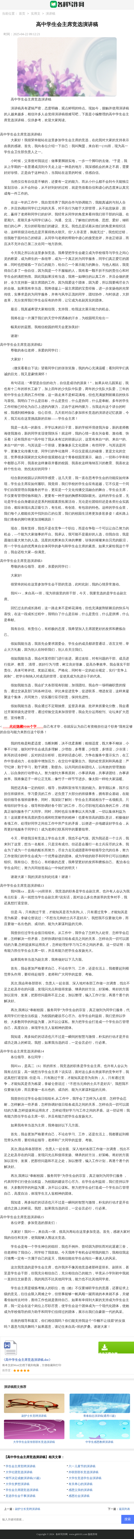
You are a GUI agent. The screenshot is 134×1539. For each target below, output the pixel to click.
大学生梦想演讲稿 (17, 1484)
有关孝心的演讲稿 (80, 1484)
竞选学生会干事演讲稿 (20, 1495)
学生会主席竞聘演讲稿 (20, 1466)
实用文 (35, 13)
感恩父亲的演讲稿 (80, 1490)
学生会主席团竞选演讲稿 (22, 1490)
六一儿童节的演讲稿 (82, 1466)
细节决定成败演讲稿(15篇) (23, 1478)
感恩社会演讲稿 (79, 1495)
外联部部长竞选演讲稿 (83, 1472)
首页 (22, 13)
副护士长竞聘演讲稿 (27, 1509)
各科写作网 (62, 1534)
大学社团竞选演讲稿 (19, 1472)
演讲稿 (50, 13)
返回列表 (124, 1509)
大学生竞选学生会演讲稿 (85, 1478)
